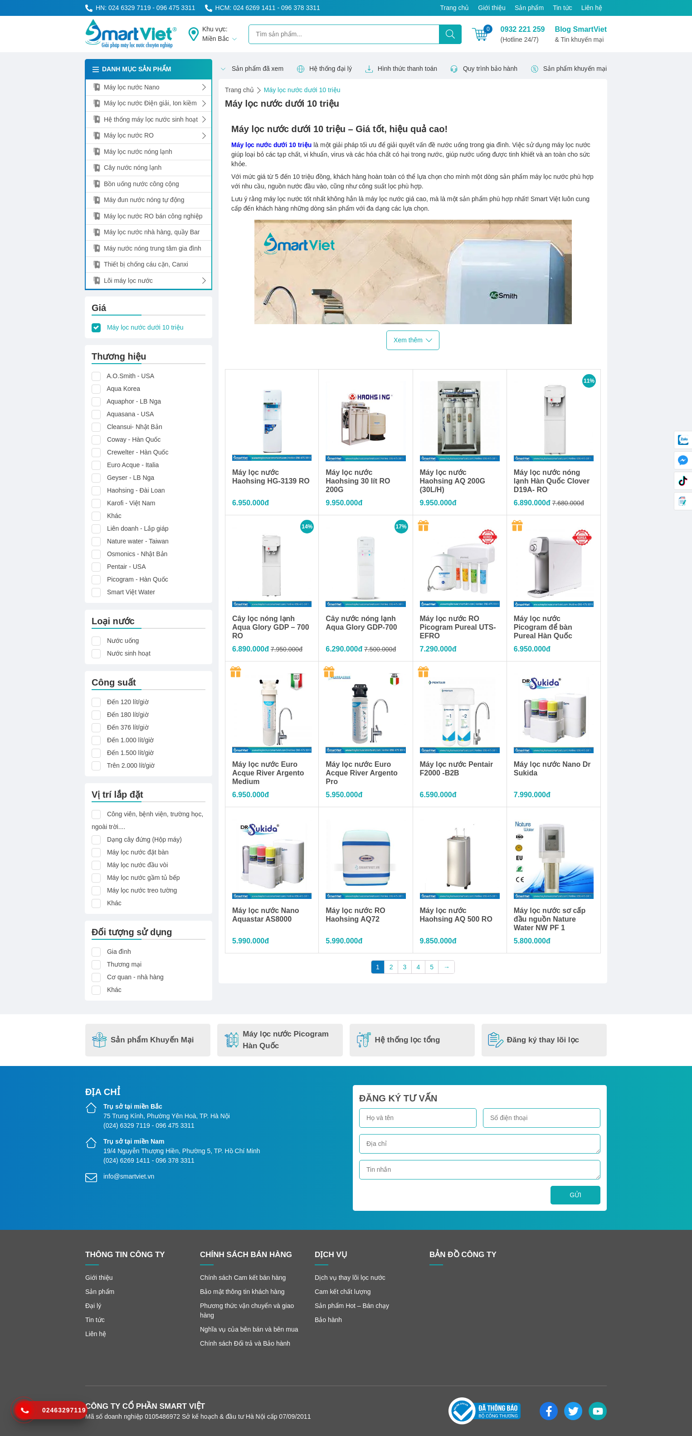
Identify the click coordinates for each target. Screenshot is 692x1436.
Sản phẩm (529, 7)
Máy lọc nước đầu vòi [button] (137, 865)
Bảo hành (328, 1319)
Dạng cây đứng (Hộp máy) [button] (144, 839)
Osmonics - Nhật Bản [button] (137, 554)
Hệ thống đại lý (324, 69)
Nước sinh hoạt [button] (129, 653)
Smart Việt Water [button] (131, 592)
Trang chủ (454, 7)
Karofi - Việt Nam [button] (131, 503)
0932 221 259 (523, 34)
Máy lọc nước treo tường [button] (142, 890)
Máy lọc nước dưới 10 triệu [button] (145, 327)
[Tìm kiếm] (450, 34)
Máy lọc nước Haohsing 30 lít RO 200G (358, 481)
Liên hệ (591, 7)
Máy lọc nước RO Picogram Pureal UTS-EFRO (458, 627)
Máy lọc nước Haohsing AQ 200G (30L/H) (452, 481)
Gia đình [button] (119, 951)
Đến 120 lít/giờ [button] (128, 702)
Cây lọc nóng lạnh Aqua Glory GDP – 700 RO (270, 627)
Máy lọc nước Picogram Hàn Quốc (276, 1040)
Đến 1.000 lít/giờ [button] (130, 740)
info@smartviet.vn (128, 1176)
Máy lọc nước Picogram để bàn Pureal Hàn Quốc (543, 627)
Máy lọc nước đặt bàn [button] (138, 852)
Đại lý (93, 1305)
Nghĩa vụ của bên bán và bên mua (249, 1329)
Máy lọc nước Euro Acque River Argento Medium (268, 772)
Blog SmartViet (581, 34)
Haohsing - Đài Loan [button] (136, 490)
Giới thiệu (492, 7)
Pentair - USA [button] (126, 566)
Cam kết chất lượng (342, 1291)
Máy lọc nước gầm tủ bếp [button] (143, 877)
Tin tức (562, 7)
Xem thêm (413, 340)
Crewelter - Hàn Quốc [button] (138, 452)
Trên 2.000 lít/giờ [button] (131, 765)
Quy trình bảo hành (483, 69)
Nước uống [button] (123, 640)
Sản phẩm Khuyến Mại (143, 1040)
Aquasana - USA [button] (130, 414)
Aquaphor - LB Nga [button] (134, 401)
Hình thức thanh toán (401, 69)
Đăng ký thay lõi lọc (533, 1040)
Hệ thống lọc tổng (398, 1040)
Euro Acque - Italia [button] (133, 465)
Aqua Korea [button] (123, 388)
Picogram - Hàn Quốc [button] (137, 579)
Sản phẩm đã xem (251, 69)
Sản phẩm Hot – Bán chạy (352, 1305)
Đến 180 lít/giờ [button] (128, 714)
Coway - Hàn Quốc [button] (134, 439)
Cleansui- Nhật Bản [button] (134, 426)
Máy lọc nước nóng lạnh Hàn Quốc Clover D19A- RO (552, 481)
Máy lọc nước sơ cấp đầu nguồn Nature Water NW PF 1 (550, 919)
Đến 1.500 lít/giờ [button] (130, 752)
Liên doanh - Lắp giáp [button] (138, 528)
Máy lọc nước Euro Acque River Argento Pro (362, 772)
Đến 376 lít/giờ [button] (128, 727)
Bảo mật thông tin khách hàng (242, 1291)
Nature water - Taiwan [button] (138, 541)
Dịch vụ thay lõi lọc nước (350, 1277)
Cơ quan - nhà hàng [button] (135, 977)
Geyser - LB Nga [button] (130, 477)
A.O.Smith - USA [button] (130, 376)
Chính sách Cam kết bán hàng (243, 1277)
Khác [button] (114, 515)
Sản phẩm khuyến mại (569, 69)
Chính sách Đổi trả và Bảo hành (245, 1343)
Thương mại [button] (124, 964)
